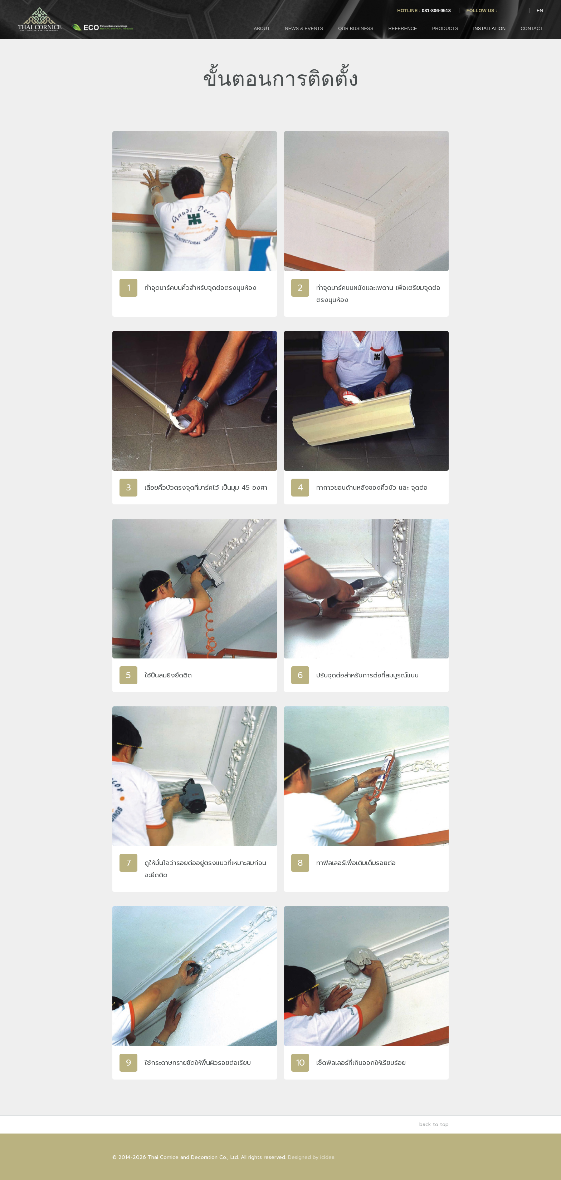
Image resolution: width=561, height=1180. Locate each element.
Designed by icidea (311, 1157)
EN (540, 10)
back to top (430, 1124)
